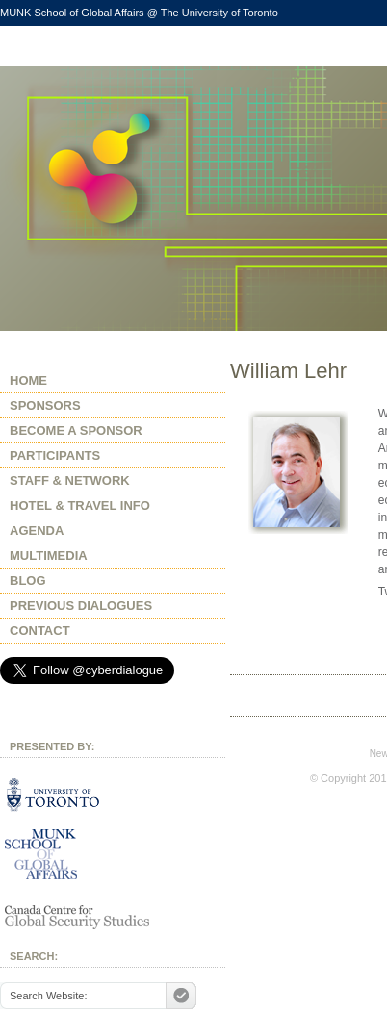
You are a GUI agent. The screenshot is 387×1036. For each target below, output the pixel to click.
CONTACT (40, 630)
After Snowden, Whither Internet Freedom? (112, 198)
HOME (28, 380)
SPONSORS (45, 405)
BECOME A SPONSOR (76, 430)
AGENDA (37, 530)
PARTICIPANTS (55, 455)
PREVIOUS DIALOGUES (81, 605)
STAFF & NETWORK (70, 480)
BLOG (28, 580)
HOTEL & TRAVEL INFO (80, 505)
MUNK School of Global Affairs (72, 12)
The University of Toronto (219, 12)
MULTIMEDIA (49, 555)
